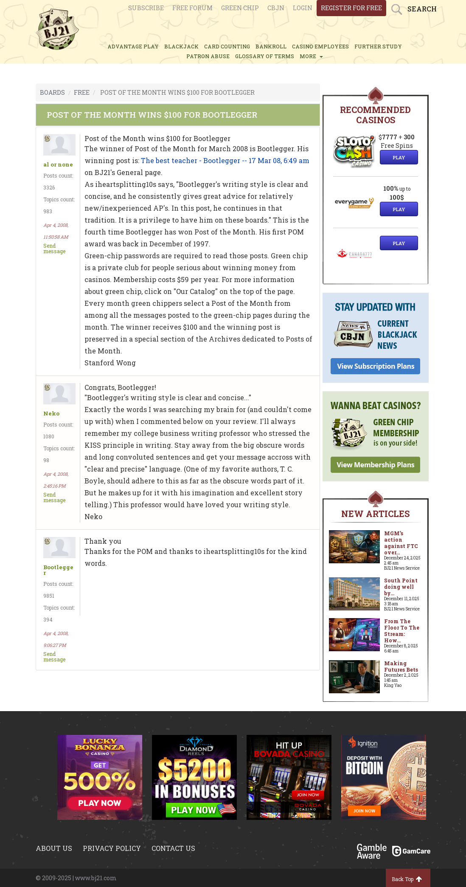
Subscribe (146, 8)
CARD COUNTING (227, 46)
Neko (51, 413)
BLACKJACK (181, 46)
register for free (351, 8)
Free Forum (192, 8)
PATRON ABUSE (208, 56)
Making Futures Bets (401, 666)
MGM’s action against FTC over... (401, 543)
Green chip (240, 8)
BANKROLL (270, 46)
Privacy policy (112, 848)
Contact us (173, 848)
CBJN (275, 8)
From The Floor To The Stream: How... (401, 631)
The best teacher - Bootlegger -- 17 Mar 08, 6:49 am (225, 160)
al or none (58, 164)
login (302, 8)
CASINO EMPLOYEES (320, 46)
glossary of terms (264, 56)
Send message (54, 248)
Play (399, 157)
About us (54, 848)
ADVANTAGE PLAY (133, 46)
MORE (311, 56)
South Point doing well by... (401, 586)
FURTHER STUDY (378, 46)
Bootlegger (58, 570)
